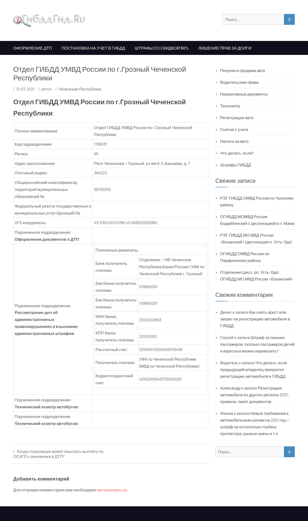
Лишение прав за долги (224, 48)
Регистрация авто (236, 117)
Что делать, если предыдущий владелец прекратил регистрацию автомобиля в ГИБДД (253, 369)
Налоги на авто (234, 141)
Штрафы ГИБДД (235, 164)
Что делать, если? (237, 152)
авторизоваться (112, 489)
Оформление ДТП (32, 48)
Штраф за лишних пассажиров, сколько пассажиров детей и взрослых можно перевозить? (257, 344)
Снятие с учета (234, 129)
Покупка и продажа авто (242, 70)
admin (46, 88)
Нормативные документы (244, 93)
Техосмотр (230, 105)
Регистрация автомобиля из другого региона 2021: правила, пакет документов (254, 394)
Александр (230, 387)
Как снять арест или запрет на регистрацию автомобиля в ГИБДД (255, 319)
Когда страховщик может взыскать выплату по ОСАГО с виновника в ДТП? (58, 453)
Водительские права (239, 82)
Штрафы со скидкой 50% (162, 48)
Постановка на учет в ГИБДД (93, 48)
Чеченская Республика (79, 88)
